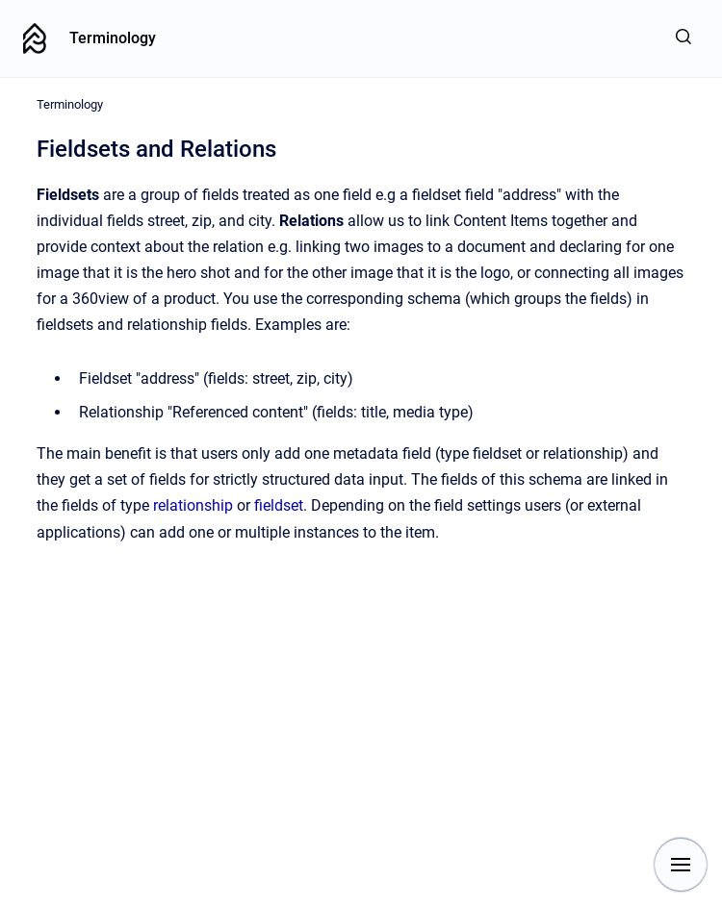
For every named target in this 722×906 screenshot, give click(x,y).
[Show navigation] (681, 865)
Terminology (112, 38)
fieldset (278, 505)
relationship (195, 505)
